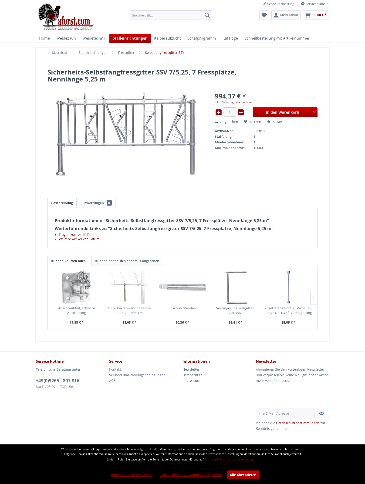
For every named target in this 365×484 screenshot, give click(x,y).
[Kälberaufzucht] (167, 38)
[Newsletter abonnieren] (321, 413)
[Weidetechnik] (94, 38)
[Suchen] (207, 15)
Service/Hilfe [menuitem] (313, 4)
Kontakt (115, 369)
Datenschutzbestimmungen (297, 423)
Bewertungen (97, 203)
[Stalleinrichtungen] (130, 38)
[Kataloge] (230, 38)
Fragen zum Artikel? (72, 234)
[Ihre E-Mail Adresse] (285, 413)
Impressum (191, 380)
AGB (112, 380)
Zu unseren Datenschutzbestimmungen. (231, 459)
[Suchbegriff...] (171, 15)
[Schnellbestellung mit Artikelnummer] (277, 38)
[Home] (44, 38)
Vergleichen (226, 121)
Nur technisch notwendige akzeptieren (190, 475)
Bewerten (277, 121)
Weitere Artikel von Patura (77, 239)
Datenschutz (192, 375)
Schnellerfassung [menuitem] (278, 4)
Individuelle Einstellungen (131, 475)
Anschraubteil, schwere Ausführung (76, 310)
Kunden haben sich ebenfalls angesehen (127, 261)
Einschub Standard (182, 308)
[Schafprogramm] (201, 38)
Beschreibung (62, 203)
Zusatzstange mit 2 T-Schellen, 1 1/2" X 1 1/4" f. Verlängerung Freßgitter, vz (288, 310)
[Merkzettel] (264, 15)
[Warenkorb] (316, 15)
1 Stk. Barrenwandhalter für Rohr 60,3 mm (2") (129, 310)
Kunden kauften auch (68, 261)
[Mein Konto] (286, 15)
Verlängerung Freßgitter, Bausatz (235, 310)
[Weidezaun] (66, 38)
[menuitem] (171, 15)
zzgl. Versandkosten (242, 102)
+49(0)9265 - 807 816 (57, 381)
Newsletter (190, 369)
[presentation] (291, 397)
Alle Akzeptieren (243, 475)
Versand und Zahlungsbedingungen (137, 375)
